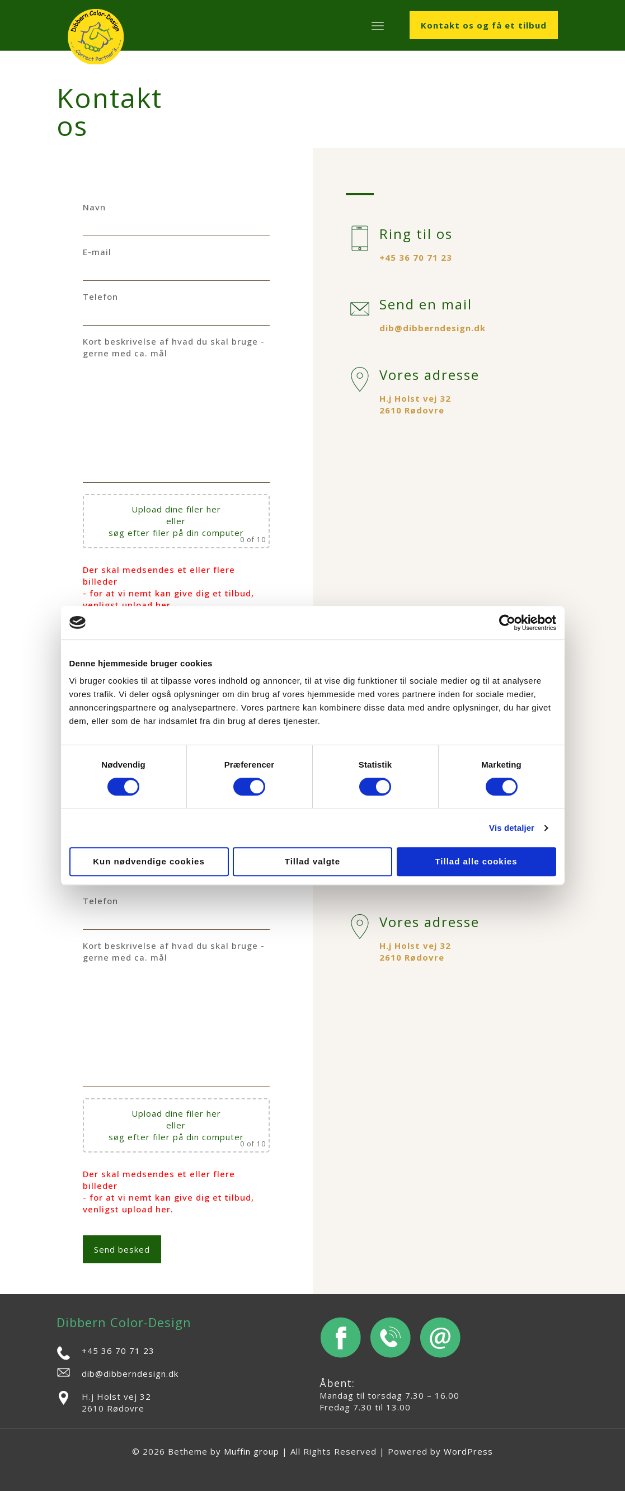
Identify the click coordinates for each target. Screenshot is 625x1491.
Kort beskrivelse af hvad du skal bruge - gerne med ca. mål (176, 409)
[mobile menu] (377, 25)
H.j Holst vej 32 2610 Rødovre (415, 404)
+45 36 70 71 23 (415, 257)
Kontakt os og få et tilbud (484, 25)
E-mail (176, 263)
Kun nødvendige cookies (149, 861)
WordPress (468, 1451)
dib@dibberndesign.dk (432, 327)
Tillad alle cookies (476, 861)
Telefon (176, 308)
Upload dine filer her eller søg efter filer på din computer (176, 521)
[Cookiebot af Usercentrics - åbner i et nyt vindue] (507, 622)
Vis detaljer (511, 827)
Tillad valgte (312, 861)
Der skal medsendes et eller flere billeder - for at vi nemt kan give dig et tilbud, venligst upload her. (168, 587)
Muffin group (251, 1451)
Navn (176, 218)
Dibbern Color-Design (124, 1322)
